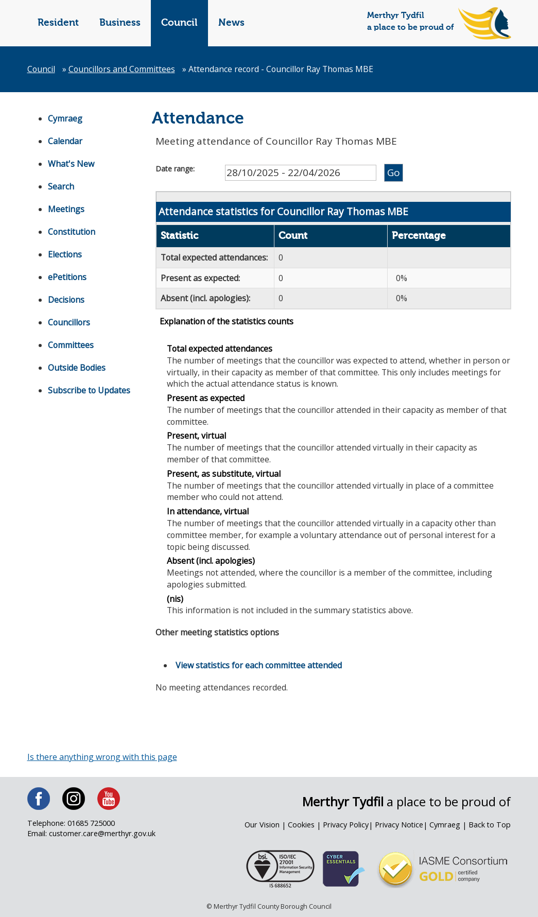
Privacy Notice (399, 826)
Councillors (69, 322)
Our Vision (263, 826)
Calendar (65, 141)
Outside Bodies (77, 367)
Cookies (301, 826)
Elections (65, 254)
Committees (71, 345)
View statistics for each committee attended (259, 666)
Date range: (175, 169)
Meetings (66, 209)
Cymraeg (65, 118)
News (231, 23)
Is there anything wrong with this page (102, 758)
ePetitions (67, 277)
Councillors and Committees (123, 69)
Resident (58, 23)
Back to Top (489, 826)
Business (120, 23)
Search (61, 186)
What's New (71, 163)
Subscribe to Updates (89, 390)
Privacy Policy (346, 826)
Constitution (72, 231)
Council (179, 23)
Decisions (66, 299)
